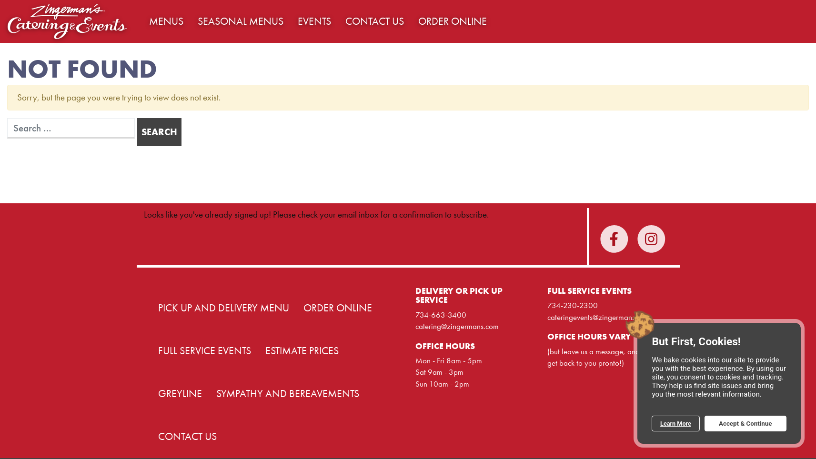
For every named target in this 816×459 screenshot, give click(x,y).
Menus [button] (166, 21)
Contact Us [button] (374, 21)
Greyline (180, 393)
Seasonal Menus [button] (240, 21)
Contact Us (187, 436)
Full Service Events (204, 351)
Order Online (337, 308)
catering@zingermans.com (457, 326)
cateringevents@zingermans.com (598, 317)
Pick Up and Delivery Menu (223, 308)
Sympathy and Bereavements (287, 393)
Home (67, 21)
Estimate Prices (302, 351)
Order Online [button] (452, 21)
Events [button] (314, 21)
